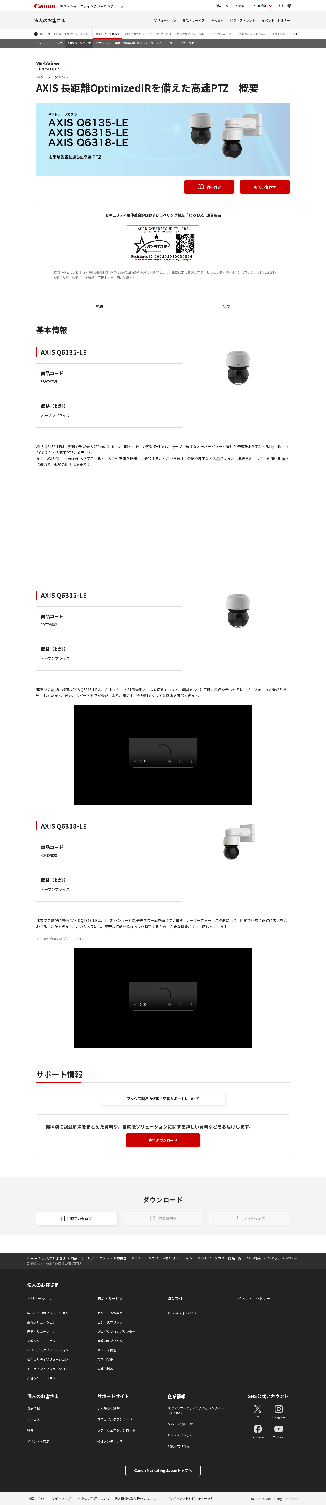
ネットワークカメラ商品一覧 (219, 1258)
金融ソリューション (41, 1322)
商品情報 (33, 1408)
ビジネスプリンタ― (111, 1322)
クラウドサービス (160, 34)
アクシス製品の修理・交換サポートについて (163, 1098)
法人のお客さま (50, 20)
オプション (103, 43)
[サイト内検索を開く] (281, 5)
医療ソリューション (41, 1331)
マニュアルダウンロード (114, 1419)
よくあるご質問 (108, 1408)
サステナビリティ (180, 1435)
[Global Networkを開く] (289, 5)
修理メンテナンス (110, 1441)
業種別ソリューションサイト (289, 34)
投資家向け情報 (179, 1446)
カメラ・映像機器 (113, 1258)
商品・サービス (193, 20)
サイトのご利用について (92, 1498)
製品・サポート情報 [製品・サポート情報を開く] (230, 5)
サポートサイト (113, 1396)
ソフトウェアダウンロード (116, 1430)
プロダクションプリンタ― (116, 1331)
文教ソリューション (41, 1341)
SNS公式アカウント (268, 1396)
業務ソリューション (41, 1378)
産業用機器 (105, 1368)
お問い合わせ (265, 187)
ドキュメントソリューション (47, 1368)
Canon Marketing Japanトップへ (163, 1470)
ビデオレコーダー (223, 34)
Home (32, 1258)
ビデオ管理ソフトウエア (192, 34)
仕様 (226, 306)
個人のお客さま (43, 1396)
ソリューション (165, 20)
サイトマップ (61, 1498)
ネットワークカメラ (107, 34)
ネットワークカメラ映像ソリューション (63, 34)
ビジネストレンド (242, 20)
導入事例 (217, 20)
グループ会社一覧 (180, 1424)
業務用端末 (105, 1359)
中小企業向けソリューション (47, 1313)
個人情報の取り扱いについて (135, 1498)
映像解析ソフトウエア (252, 34)
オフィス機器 (106, 1350)
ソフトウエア (188, 43)
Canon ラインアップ (49, 43)
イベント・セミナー (276, 20)
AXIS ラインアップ (79, 43)
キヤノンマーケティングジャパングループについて (196, 1410)
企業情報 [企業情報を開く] (260, 5)
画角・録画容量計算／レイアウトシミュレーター (145, 43)
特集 (30, 1430)
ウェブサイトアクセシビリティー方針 (187, 1498)
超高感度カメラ (134, 34)
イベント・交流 (38, 1441)
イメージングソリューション (47, 1350)
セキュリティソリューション (47, 1359)
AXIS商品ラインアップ (263, 1258)
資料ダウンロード (163, 1140)
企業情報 (177, 1396)
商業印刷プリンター (111, 1341)
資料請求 (213, 187)
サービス (33, 1419)
